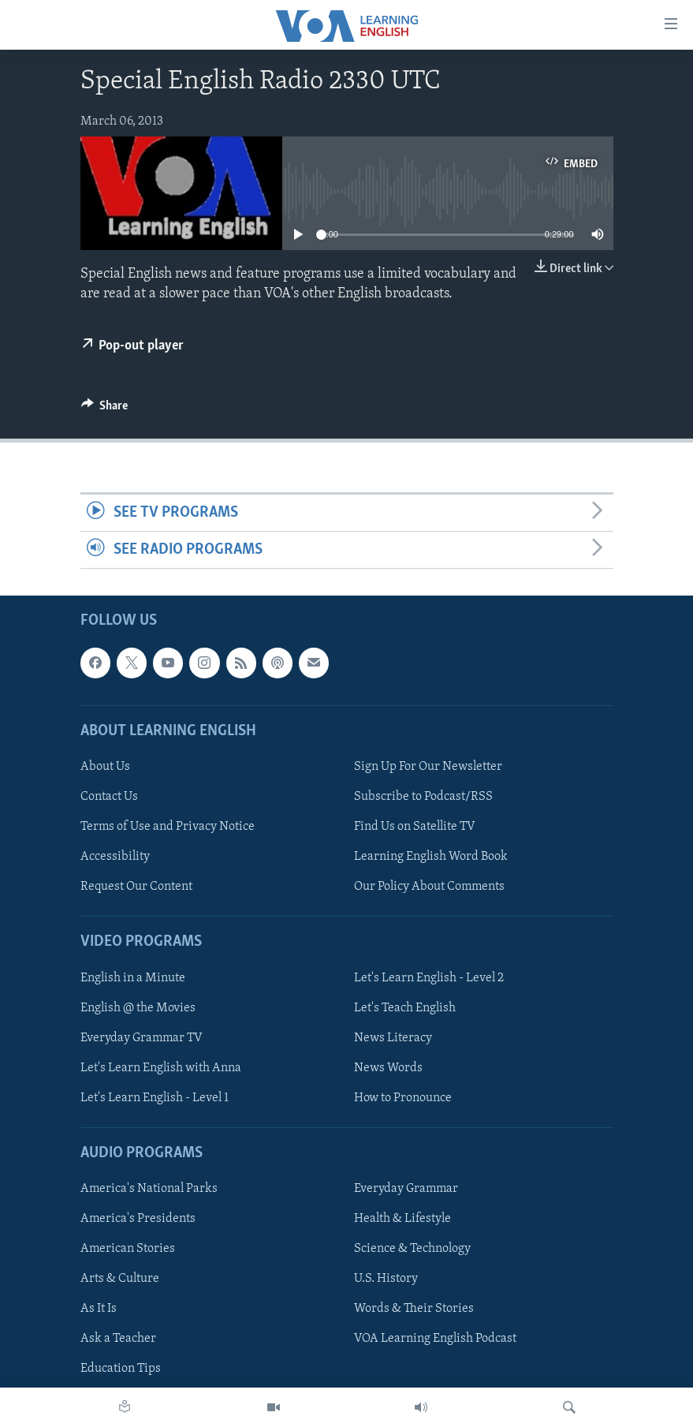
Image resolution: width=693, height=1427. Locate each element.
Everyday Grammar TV (141, 1038)
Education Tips (120, 1369)
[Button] (105, 409)
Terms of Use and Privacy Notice (167, 826)
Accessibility (115, 856)
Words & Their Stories (414, 1309)
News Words (388, 1068)
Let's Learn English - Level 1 (154, 1098)
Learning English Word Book (431, 856)
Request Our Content (136, 886)
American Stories (127, 1249)
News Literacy (393, 1038)
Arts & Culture (119, 1279)
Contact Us (109, 796)
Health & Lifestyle (402, 1218)
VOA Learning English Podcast (435, 1339)
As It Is (98, 1309)
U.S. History (386, 1279)
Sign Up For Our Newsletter (428, 766)
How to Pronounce (403, 1098)
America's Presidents (138, 1218)
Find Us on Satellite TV (414, 826)
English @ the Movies (138, 1008)
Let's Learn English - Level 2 (429, 978)
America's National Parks (149, 1188)
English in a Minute (132, 978)
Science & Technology (412, 1249)
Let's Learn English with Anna (160, 1068)
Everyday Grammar (406, 1188)
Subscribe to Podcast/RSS (423, 796)
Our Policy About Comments (429, 886)
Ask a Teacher (118, 1339)
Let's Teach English (405, 1008)
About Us (105, 766)
